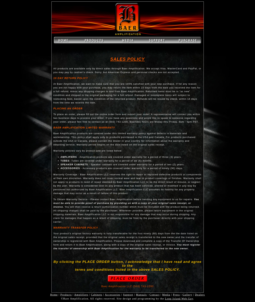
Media (166, 294)
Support (128, 294)
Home (54, 294)
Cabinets (96, 294)
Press (176, 294)
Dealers (200, 294)
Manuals (141, 294)
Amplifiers (81, 294)
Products (66, 294)
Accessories (112, 294)
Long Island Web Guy (179, 298)
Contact (155, 294)
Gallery (187, 294)
